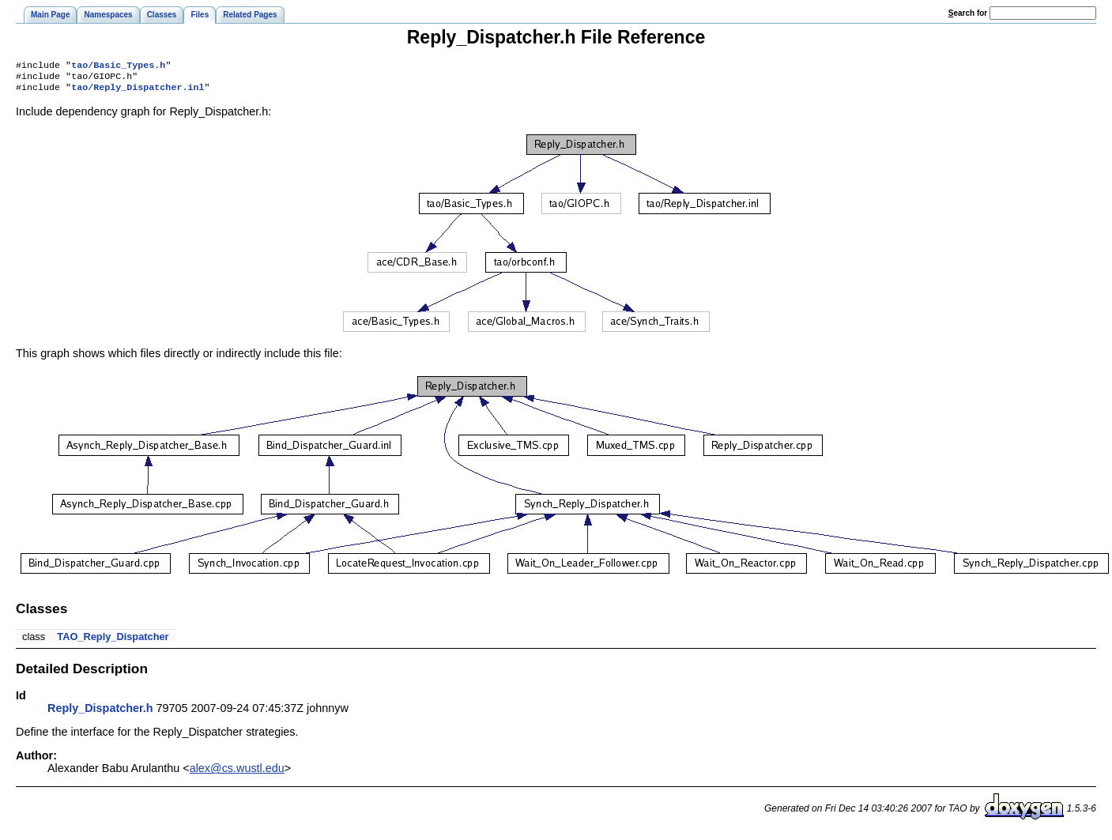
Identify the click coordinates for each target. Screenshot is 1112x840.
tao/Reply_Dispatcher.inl (137, 91)
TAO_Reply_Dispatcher (112, 641)
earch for (967, 13)
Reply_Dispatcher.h (100, 712)
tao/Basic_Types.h (118, 66)
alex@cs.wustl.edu (237, 773)
